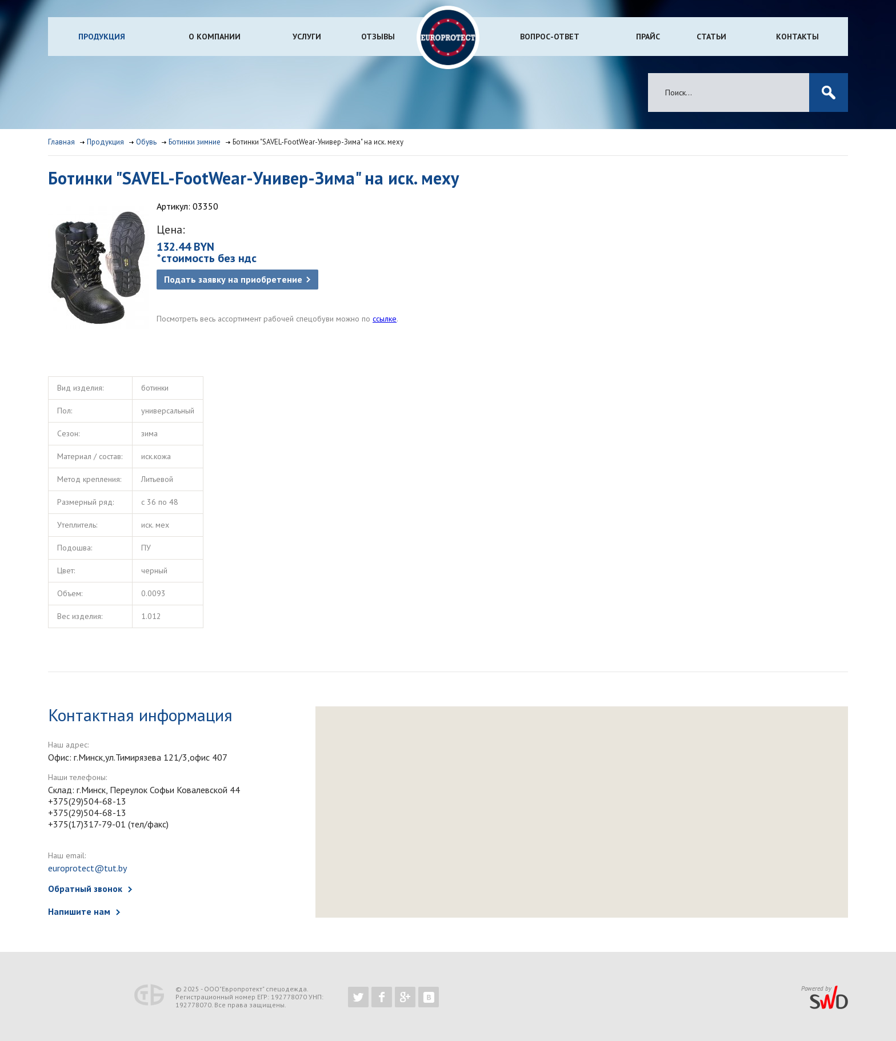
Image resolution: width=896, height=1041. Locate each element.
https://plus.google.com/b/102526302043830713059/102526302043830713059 (405, 997)
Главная (61, 142)
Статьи (711, 36)
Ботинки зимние (195, 142)
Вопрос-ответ (549, 36)
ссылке (385, 318)
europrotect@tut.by (87, 868)
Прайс (648, 36)
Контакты (797, 36)
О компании (215, 36)
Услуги (307, 36)
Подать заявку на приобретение (233, 279)
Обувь (146, 142)
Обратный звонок (85, 888)
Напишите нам (79, 911)
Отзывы (378, 36)
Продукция (101, 36)
